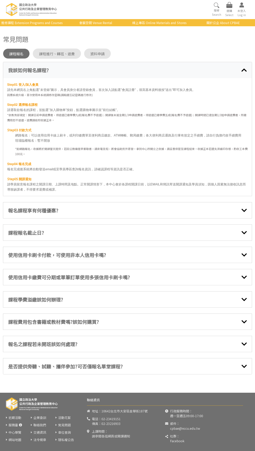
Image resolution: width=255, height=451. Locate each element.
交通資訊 (39, 432)
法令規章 (39, 439)
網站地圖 (15, 439)
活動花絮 (64, 417)
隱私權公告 (66, 439)
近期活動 (15, 417)
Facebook (177, 440)
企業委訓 (39, 417)
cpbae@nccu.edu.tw (185, 428)
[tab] (127, 70)
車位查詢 (64, 432)
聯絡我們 (39, 425)
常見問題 (64, 425)
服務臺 (13, 425)
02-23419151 (111, 418)
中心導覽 (15, 432)
